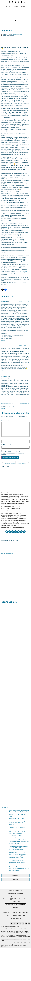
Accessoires (6, 899)
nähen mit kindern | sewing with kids (15, 904)
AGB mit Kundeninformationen (15, 915)
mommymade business (21, 271)
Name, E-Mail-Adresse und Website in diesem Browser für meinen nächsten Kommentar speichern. (13, 453)
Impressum (6, 912)
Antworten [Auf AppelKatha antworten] (3, 398)
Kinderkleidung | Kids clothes (15, 893)
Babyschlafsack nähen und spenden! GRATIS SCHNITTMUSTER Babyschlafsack (19, 822)
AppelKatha (4, 376)
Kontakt (16, 6)
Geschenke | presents (10, 896)
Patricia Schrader (5, 403)
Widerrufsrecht (15, 919)
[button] (15, 20)
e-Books (25, 899)
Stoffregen (4, 301)
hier (5, 192)
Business (15, 907)
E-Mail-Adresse (6, 444)
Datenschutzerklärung (20, 912)
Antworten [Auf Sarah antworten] (3, 370)
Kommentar (4, 420)
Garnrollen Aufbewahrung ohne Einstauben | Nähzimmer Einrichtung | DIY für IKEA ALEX (19, 868)
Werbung (23, 6)
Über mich (8, 6)
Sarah (2, 346)
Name (3, 439)
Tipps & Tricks (22, 896)
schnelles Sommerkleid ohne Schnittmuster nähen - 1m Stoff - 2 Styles (18, 862)
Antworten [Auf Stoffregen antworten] (3, 340)
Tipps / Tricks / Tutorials (15, 890)
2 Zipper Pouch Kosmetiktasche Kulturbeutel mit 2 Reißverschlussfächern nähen (17, 816)
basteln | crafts (16, 899)
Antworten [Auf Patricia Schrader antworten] (3, 408)
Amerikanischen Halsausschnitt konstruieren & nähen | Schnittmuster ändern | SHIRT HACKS (19, 841)
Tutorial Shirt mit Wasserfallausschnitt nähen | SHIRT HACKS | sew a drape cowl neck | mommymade (19, 847)
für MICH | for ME (15, 901)
